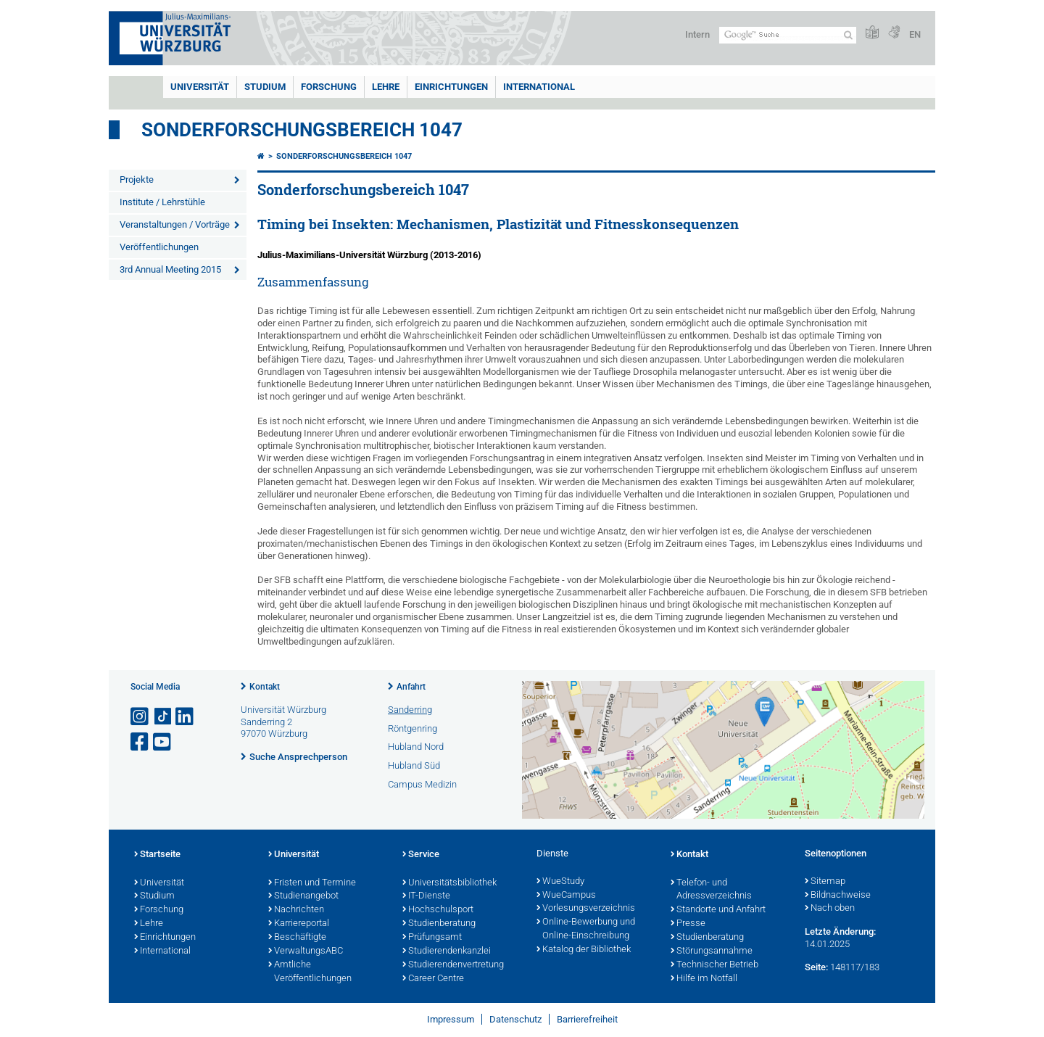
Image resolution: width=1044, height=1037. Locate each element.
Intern (697, 34)
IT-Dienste (426, 896)
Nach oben (830, 908)
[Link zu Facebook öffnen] (140, 742)
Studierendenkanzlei (446, 951)
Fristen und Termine (312, 883)
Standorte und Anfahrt (718, 910)
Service (420, 855)
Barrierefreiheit (587, 1019)
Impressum (450, 1019)
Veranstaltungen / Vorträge (175, 224)
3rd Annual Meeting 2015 (170, 269)
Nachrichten (296, 910)
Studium (265, 86)
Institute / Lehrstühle (162, 202)
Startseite (157, 855)
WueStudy (560, 881)
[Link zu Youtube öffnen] (163, 742)
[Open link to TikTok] (163, 717)
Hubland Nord (416, 746)
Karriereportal (298, 923)
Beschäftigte (297, 937)
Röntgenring (412, 728)
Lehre (385, 86)
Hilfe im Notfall (704, 979)
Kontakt (264, 687)
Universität (199, 86)
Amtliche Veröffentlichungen (310, 972)
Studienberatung (439, 923)
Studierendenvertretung (453, 965)
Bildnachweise (838, 895)
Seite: (816, 967)
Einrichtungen (451, 86)
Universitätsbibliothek (449, 883)
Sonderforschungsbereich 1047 (302, 130)
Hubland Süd (414, 765)
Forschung (329, 86)
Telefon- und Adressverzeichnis (711, 890)
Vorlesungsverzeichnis (585, 908)
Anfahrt (411, 687)
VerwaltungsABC (305, 951)
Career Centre (433, 979)
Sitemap (825, 881)
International (539, 86)
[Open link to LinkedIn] (185, 717)
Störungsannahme (712, 951)
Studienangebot (303, 896)
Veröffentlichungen (159, 246)
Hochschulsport (437, 910)
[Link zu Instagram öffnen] (140, 717)
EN (915, 34)
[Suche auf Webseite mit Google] (787, 35)
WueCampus (566, 895)
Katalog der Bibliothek (583, 950)
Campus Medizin (422, 784)
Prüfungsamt (432, 937)
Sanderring (410, 709)
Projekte (137, 179)
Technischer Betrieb (714, 965)
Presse (688, 923)
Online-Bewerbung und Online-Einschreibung (585, 929)
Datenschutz (515, 1019)
